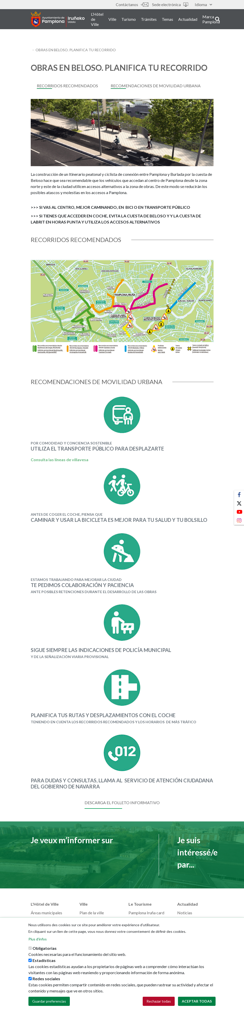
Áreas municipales (46, 912)
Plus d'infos (37, 939)
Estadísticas (44, 960)
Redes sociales (46, 978)
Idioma (203, 4)
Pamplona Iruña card (146, 912)
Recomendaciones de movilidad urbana (156, 85)
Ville (118, 20)
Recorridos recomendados (67, 85)
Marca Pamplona (217, 20)
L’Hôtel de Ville (103, 19)
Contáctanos (132, 4)
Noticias (184, 912)
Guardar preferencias (49, 1001)
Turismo (134, 20)
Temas (173, 20)
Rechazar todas (159, 1001)
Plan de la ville (91, 912)
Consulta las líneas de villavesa (59, 459)
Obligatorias (44, 948)
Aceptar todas (197, 1001)
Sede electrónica (170, 4)
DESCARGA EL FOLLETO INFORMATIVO (122, 802)
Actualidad (193, 20)
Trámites (154, 20)
